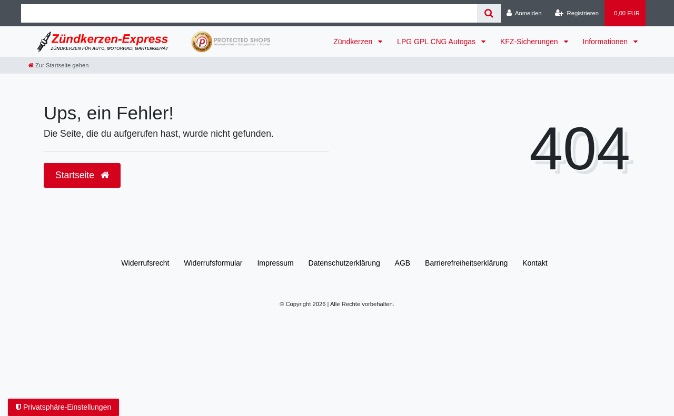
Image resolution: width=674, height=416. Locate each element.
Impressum (275, 263)
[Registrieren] (576, 13)
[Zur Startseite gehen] (58, 65)
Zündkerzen (353, 41)
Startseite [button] (82, 175)
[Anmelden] (524, 13)
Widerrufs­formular (213, 263)
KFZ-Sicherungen (530, 41)
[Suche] (489, 13)
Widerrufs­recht (145, 263)
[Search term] (249, 13)
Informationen (606, 41)
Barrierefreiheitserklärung (466, 263)
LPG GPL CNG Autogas (437, 41)
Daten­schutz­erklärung (344, 263)
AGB (403, 263)
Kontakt (534, 263)
